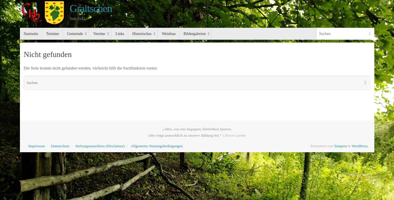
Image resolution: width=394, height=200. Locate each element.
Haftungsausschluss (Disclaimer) (100, 146)
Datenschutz (60, 146)
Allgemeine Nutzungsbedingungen (157, 146)
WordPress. (360, 146)
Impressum (36, 146)
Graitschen (91, 8)
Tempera (340, 146)
